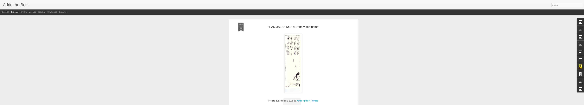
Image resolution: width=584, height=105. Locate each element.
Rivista (23, 12)
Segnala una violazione (313, 103)
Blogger (301, 103)
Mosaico (32, 12)
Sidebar (41, 12)
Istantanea (52, 12)
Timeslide (63, 12)
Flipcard (15, 12)
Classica (5, 12)
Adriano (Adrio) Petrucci (307, 85)
